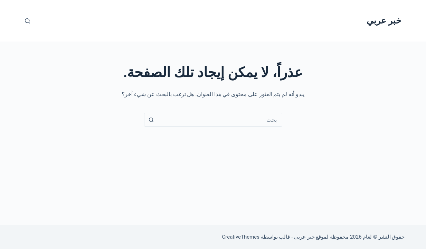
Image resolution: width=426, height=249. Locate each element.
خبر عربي (384, 21)
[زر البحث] (151, 120)
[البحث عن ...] (220, 120)
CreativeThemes (241, 237)
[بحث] (27, 21)
